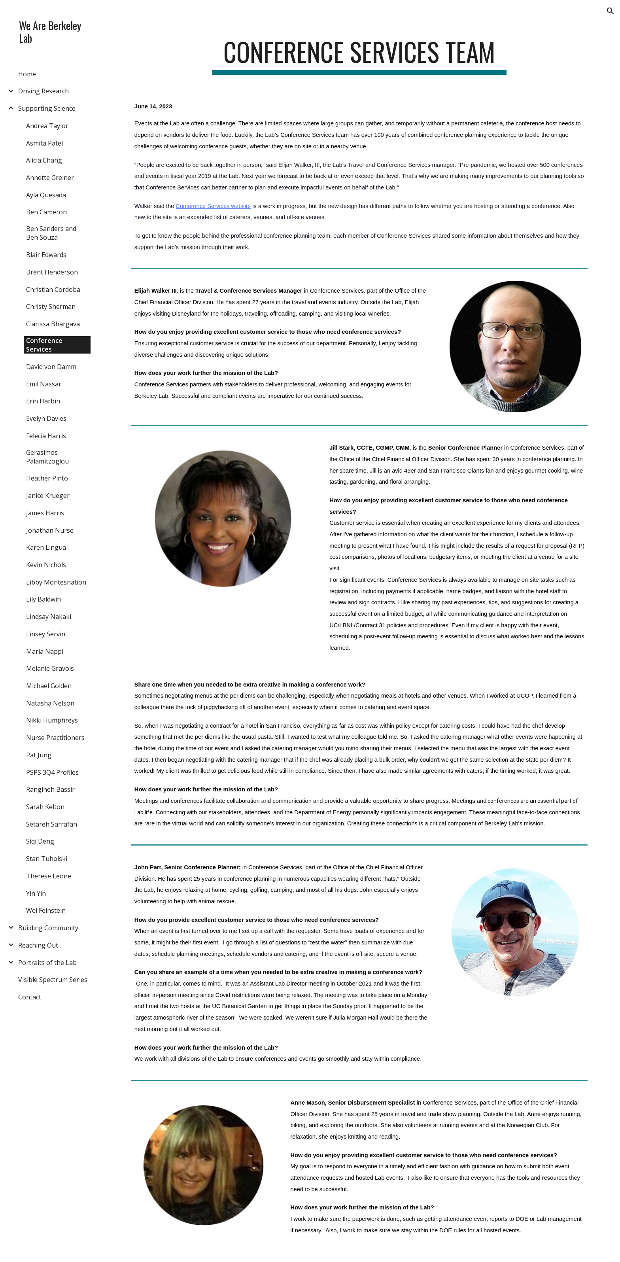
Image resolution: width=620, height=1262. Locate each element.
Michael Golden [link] (49, 685)
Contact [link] (29, 997)
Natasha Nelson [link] (50, 703)
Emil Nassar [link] (43, 384)
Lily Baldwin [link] (43, 599)
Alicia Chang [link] (44, 160)
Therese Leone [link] (48, 876)
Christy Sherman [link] (51, 306)
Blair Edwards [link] (46, 254)
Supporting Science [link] (47, 108)
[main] (359, 55)
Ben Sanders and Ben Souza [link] (51, 233)
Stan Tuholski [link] (46, 858)
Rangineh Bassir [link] (50, 789)
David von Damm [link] (51, 366)
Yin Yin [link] (36, 893)
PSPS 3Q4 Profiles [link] (52, 772)
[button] (610, 11)
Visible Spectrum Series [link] (52, 979)
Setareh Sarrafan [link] (51, 824)
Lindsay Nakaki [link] (48, 616)
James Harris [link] (45, 513)
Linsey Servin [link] (45, 634)
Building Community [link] (48, 927)
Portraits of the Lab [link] (47, 962)
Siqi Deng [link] (40, 841)
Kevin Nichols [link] (46, 564)
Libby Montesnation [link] (56, 582)
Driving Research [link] (43, 91)
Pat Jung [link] (38, 755)
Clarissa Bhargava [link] (53, 324)
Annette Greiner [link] (50, 177)
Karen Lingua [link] (46, 547)
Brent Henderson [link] (52, 272)
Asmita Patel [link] (44, 143)
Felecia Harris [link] (46, 435)
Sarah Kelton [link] (45, 806)
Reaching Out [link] (38, 945)
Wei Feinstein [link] (46, 910)
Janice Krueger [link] (48, 495)
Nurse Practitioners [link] (55, 737)
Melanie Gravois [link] (50, 668)
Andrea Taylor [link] (47, 125)
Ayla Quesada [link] (46, 195)
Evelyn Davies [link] (46, 418)
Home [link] (27, 74)
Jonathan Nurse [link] (50, 530)
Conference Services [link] (44, 345)
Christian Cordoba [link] (53, 289)
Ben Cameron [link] (46, 212)
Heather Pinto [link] (47, 478)
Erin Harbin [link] (43, 401)
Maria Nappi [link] (44, 651)
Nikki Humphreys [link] (52, 720)
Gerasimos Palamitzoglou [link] (47, 456)
